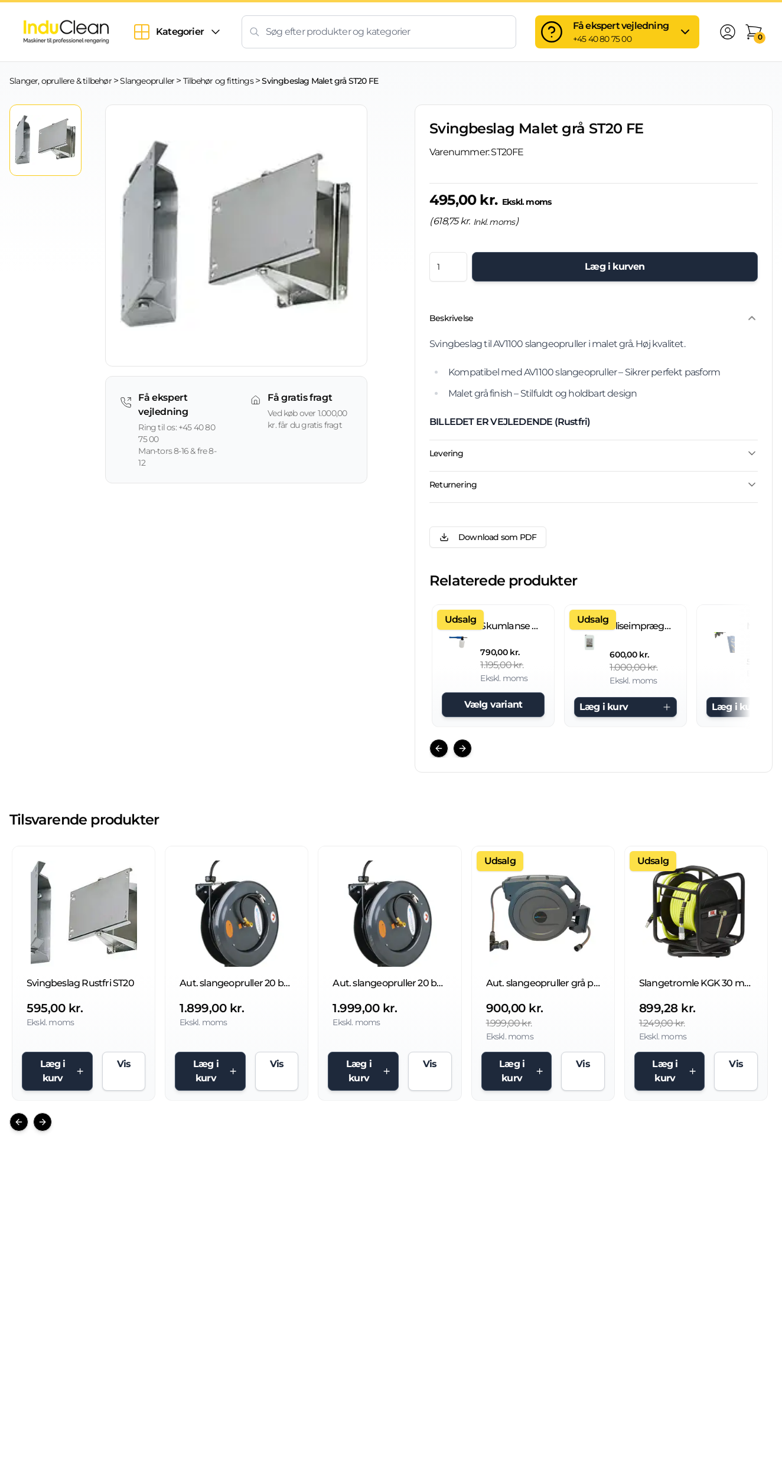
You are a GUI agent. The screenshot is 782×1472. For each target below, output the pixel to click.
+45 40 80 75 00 (602, 39)
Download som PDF (487, 537)
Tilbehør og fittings (218, 81)
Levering (593, 453)
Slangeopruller (147, 81)
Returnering (593, 484)
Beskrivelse (593, 318)
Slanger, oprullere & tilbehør (60, 81)
